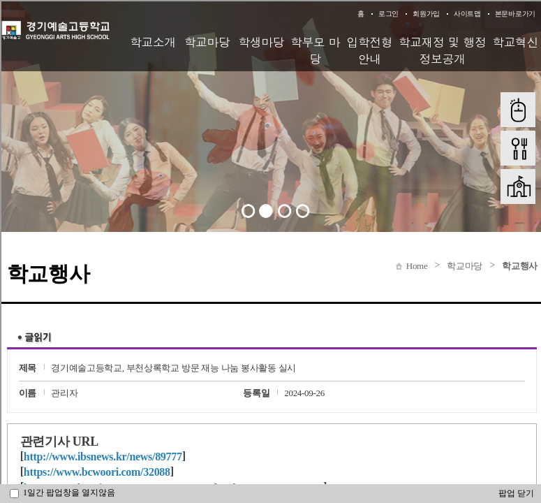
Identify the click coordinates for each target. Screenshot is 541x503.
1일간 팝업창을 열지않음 (62, 492)
